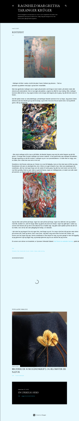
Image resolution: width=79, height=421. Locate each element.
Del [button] (13, 248)
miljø (35, 251)
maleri (31, 251)
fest (18, 251)
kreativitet (22, 251)
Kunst (27, 251)
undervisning (41, 251)
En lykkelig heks (28, 392)
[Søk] (66, 5)
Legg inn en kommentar (28, 396)
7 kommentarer (19, 375)
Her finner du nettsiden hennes (63, 241)
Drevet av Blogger (39, 415)
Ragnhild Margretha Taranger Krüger (39, 7)
